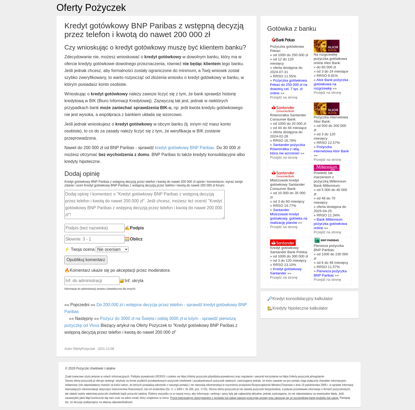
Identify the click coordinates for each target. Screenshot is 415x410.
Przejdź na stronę (284, 97)
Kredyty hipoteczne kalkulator (300, 308)
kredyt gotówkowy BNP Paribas (184, 147)
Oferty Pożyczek (91, 7)
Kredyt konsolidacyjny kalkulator (302, 298)
